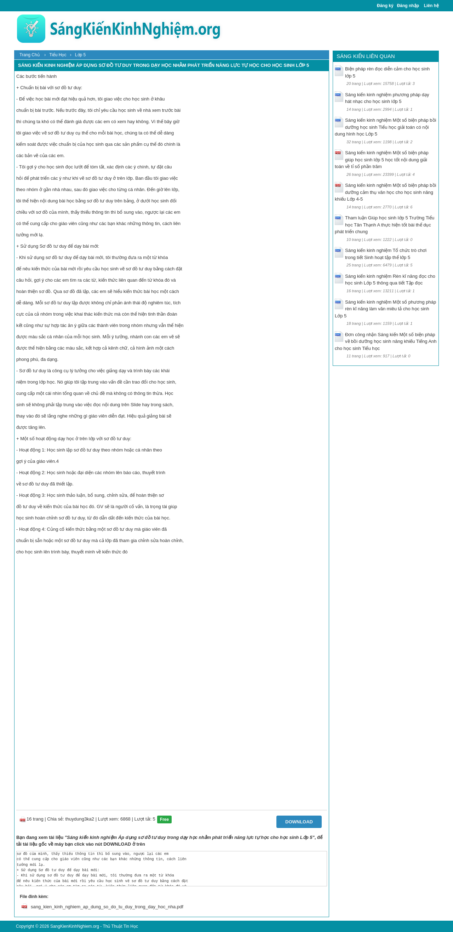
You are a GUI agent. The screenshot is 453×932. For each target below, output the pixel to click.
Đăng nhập (408, 5)
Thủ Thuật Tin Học (120, 926)
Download (299, 821)
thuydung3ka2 (79, 819)
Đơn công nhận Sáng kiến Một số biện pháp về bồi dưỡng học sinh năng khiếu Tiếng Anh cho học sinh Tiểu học (386, 341)
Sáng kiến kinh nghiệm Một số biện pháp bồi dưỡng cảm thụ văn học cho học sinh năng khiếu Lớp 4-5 (385, 192)
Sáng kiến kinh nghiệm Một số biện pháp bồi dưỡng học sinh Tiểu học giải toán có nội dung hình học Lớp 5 (385, 127)
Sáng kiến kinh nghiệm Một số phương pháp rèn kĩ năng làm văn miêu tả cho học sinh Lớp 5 (385, 308)
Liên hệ (431, 5)
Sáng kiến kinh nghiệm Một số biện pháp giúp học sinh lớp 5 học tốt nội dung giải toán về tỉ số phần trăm (382, 159)
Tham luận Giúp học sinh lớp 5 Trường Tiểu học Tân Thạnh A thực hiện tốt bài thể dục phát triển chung (384, 224)
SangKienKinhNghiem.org (74, 926)
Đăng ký (385, 5)
